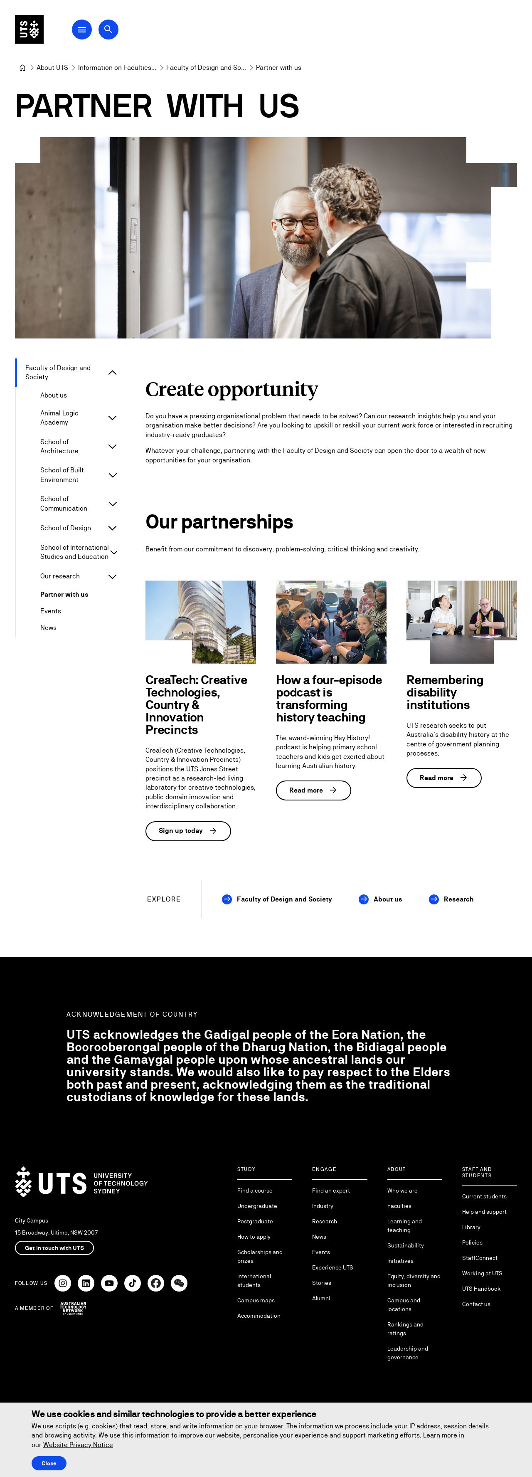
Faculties (399, 1206)
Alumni (321, 1298)
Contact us (476, 1304)
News (48, 628)
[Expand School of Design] (112, 528)
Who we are (402, 1190)
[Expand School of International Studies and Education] (114, 552)
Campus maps (256, 1300)
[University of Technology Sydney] (22, 68)
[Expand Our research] (112, 576)
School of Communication (63, 503)
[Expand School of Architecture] (112, 447)
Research (458, 899)
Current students (484, 1196)
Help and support (484, 1211)
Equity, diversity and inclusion (414, 1280)
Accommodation (259, 1315)
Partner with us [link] (278, 68)
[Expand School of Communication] (112, 504)
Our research (60, 576)
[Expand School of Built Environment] (112, 475)
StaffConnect (480, 1258)
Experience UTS (332, 1267)
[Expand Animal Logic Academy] (112, 418)
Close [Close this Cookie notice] (49, 1463)
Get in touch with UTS (54, 1248)
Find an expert (331, 1190)
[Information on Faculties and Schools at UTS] (117, 67)
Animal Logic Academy (59, 417)
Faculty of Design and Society (58, 372)
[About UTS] (52, 67)
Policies (472, 1242)
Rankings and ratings (405, 1328)
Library (471, 1227)
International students (254, 1280)
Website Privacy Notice (78, 1445)
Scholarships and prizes (260, 1256)
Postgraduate (255, 1221)
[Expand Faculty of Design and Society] (112, 373)
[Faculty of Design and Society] (206, 67)
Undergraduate (257, 1206)
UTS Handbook (481, 1288)
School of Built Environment (62, 474)
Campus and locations (403, 1304)
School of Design (65, 527)
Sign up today (188, 831)
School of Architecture (59, 445)
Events (50, 611)
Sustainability (405, 1245)
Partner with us (64, 594)
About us (53, 395)
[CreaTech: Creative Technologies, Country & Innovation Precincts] (200, 622)
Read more (313, 790)
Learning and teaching (404, 1225)
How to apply (254, 1236)
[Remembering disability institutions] (461, 622)
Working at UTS (482, 1273)
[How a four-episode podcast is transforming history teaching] (331, 622)
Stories (321, 1282)
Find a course (255, 1190)
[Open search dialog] (111, 30)
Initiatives (400, 1260)
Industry (322, 1206)
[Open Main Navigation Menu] (85, 30)
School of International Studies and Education (74, 551)
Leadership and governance (407, 1353)
